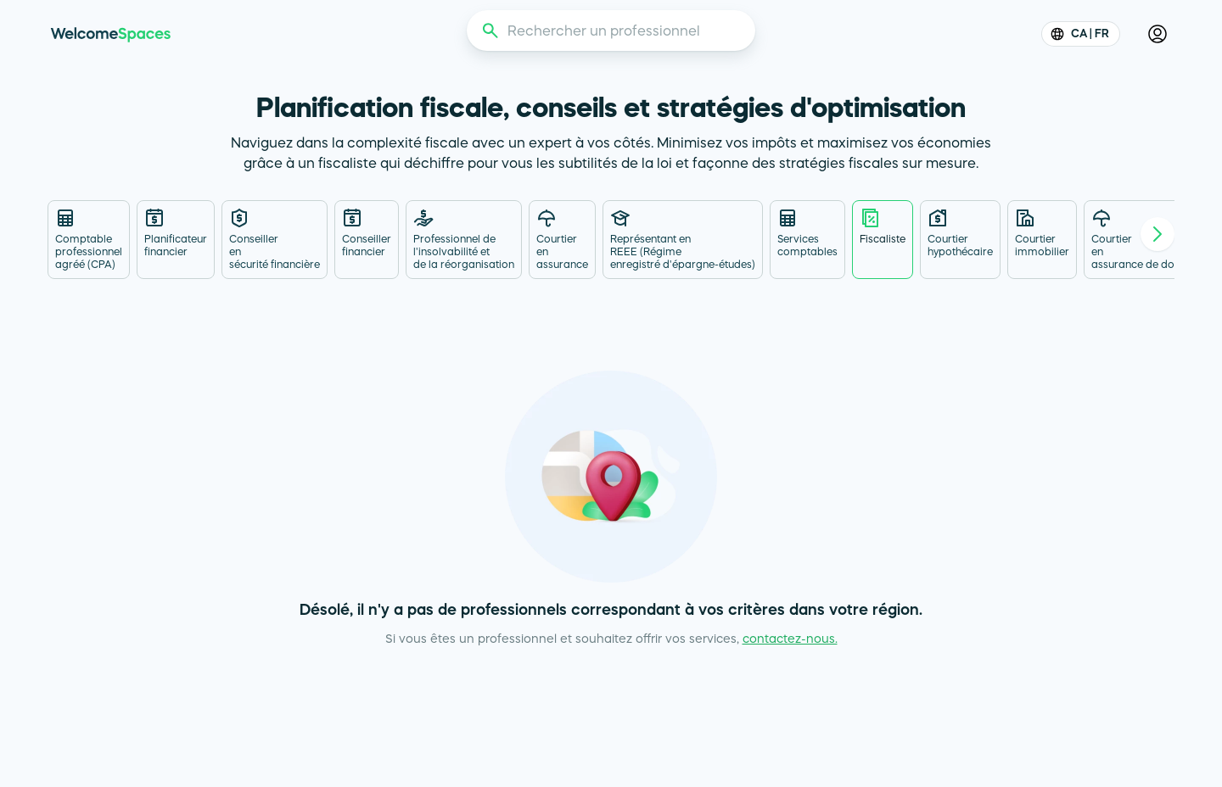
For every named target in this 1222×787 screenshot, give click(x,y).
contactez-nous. (790, 639)
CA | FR (1080, 34)
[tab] (89, 239)
